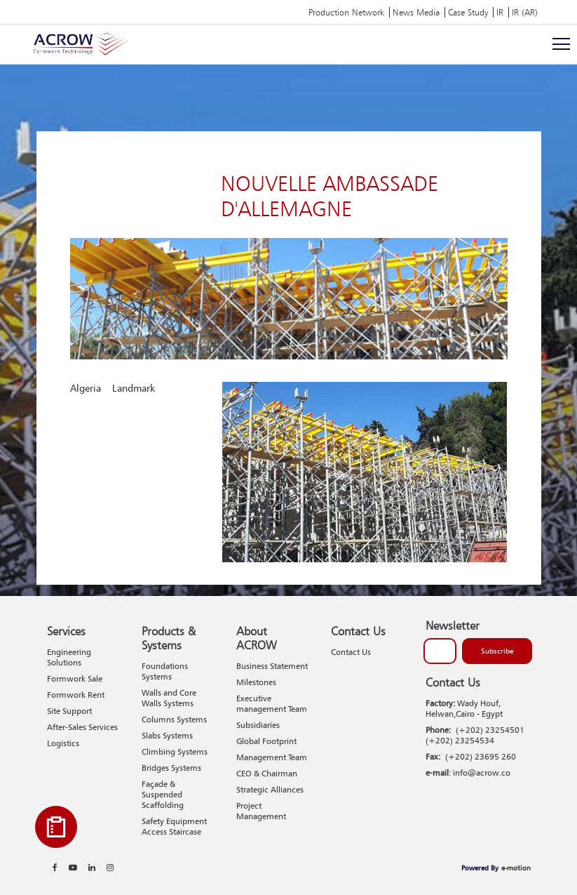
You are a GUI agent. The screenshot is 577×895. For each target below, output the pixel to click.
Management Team (271, 757)
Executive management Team (271, 703)
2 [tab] (442, 527)
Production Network (346, 12)
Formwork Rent (75, 694)
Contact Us (351, 652)
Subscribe (497, 651)
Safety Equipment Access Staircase (174, 826)
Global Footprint (266, 741)
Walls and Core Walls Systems (169, 697)
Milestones (256, 682)
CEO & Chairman (266, 773)
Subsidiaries (258, 725)
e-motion (516, 867)
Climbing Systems (175, 751)
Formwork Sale (74, 678)
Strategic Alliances (270, 789)
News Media (416, 12)
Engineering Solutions (69, 657)
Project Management (261, 810)
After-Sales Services (82, 727)
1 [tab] (421, 527)
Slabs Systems (167, 735)
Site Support (69, 710)
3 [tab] (463, 527)
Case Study (468, 12)
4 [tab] (483, 527)
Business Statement (272, 666)
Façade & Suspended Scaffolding (163, 794)
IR (499, 12)
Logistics (63, 743)
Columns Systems (174, 719)
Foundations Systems (165, 671)
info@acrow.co (481, 772)
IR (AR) (525, 12)
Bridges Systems (171, 767)
